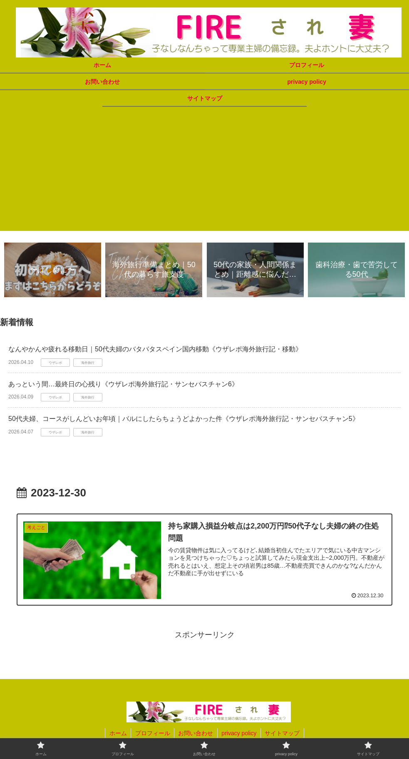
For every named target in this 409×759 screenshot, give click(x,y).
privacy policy (239, 733)
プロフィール (151, 733)
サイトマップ (283, 733)
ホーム (117, 733)
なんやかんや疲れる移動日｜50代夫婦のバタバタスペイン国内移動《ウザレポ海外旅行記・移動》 (155, 349)
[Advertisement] (204, 172)
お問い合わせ (195, 733)
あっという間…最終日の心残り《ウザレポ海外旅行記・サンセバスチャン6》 (123, 384)
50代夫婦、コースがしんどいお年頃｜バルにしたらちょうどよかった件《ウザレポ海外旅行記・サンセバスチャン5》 (183, 419)
